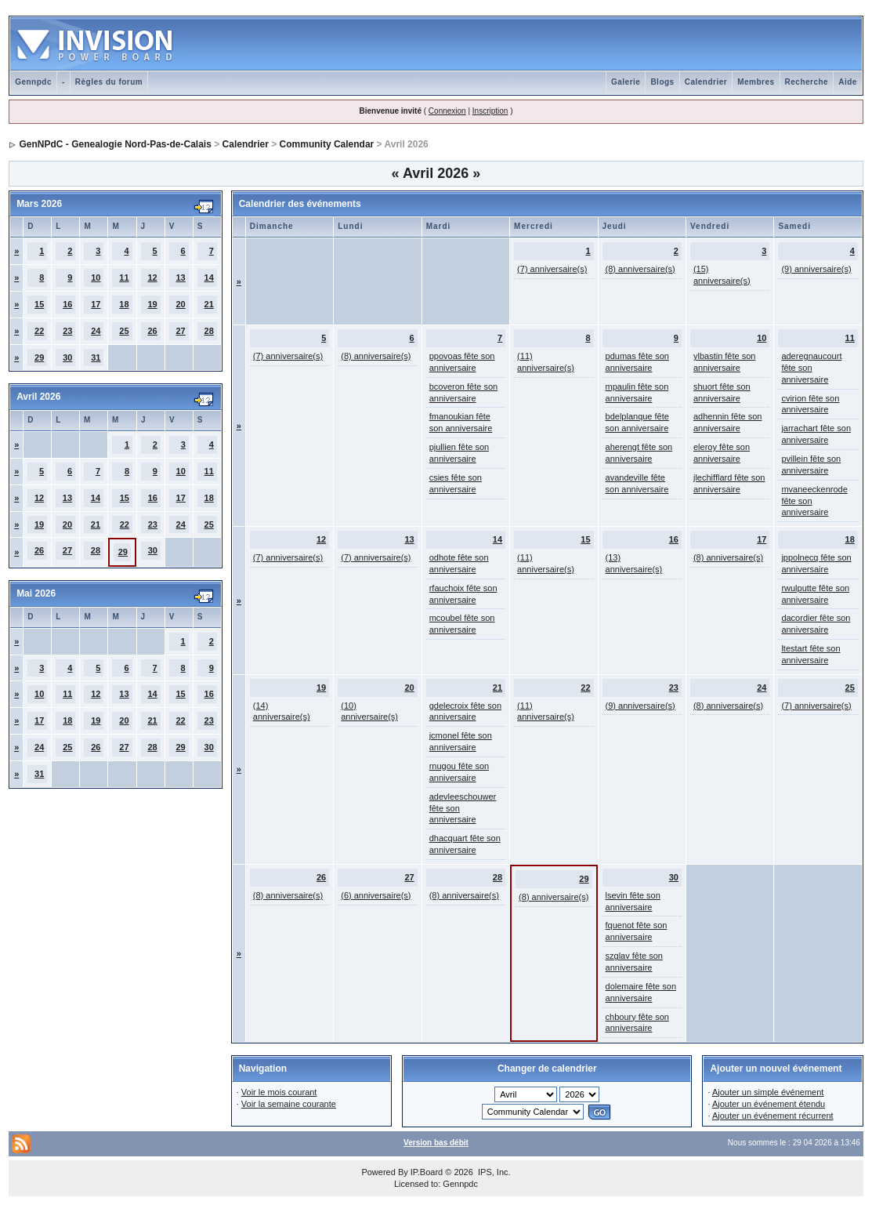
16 (67, 304)
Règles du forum (109, 82)
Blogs (662, 82)
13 (180, 277)
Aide (847, 82)
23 (67, 331)
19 (152, 304)
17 (95, 304)
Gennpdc (33, 82)
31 (95, 357)
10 (95, 277)
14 (209, 277)
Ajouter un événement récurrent (773, 1115)
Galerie (625, 82)
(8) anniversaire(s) (640, 269)
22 (39, 331)
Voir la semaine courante (288, 1104)
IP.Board (427, 1172)
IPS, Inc (493, 1172)
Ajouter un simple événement (767, 1092)
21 (209, 304)
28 (209, 331)
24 (95, 331)
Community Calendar (327, 144)
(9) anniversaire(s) (816, 269)
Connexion (447, 111)
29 (39, 357)
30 (67, 357)
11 (123, 277)
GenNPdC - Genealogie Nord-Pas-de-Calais (115, 144)
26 (152, 331)
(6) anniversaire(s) (376, 895)
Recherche (807, 82)
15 (39, 304)
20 (180, 304)
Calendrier (706, 82)
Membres (755, 82)
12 (152, 277)
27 (180, 331)
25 (123, 331)
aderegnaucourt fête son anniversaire (811, 367)
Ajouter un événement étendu (768, 1104)
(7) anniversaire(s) (552, 269)
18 (123, 304)
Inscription (490, 111)
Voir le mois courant (279, 1092)
